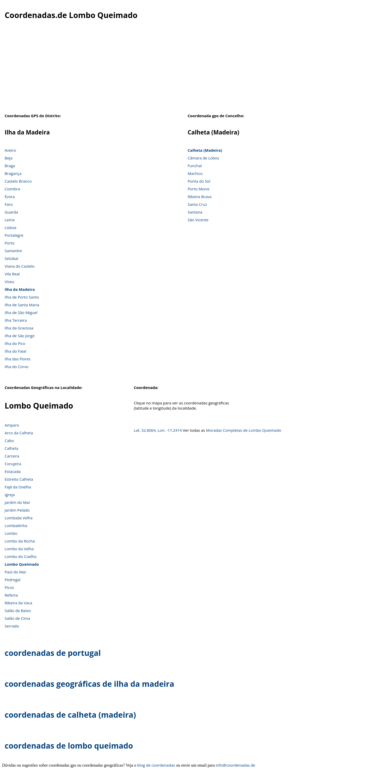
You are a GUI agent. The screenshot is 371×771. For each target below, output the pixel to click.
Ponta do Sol (199, 181)
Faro (9, 204)
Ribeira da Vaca (18, 602)
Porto (10, 242)
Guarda (11, 212)
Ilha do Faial (15, 351)
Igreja (10, 494)
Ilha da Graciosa (19, 328)
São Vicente (198, 219)
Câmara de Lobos (203, 157)
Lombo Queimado (22, 564)
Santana (195, 212)
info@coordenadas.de (235, 765)
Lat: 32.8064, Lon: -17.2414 (158, 430)
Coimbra (12, 188)
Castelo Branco (18, 181)
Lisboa (10, 227)
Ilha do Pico (15, 343)
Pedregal (12, 579)
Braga (10, 165)
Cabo (9, 440)
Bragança (13, 173)
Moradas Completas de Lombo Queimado (243, 430)
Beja (8, 157)
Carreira (12, 456)
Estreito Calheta (19, 479)
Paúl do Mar (15, 571)
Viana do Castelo (20, 266)
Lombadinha (16, 525)
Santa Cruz (197, 204)
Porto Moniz (198, 188)
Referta (11, 595)
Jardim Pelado (17, 510)
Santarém (13, 250)
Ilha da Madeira (20, 289)
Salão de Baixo (18, 610)
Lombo (11, 533)
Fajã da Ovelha (18, 486)
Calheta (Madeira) (205, 150)
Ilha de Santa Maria (22, 304)
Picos (9, 587)
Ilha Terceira (16, 320)
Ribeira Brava (200, 196)
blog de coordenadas (156, 765)
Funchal (195, 165)
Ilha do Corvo (17, 366)
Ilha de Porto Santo (22, 297)
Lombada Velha (18, 517)
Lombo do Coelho (21, 556)
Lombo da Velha (19, 548)
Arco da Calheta (19, 432)
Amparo (12, 425)
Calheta (11, 448)
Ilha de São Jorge (20, 335)
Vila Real (12, 273)
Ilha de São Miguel (21, 312)
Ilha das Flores (17, 358)
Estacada (13, 471)
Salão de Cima (17, 618)
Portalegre (14, 235)
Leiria (9, 219)
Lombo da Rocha (20, 541)
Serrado (12, 626)
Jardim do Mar (17, 502)
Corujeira (13, 463)
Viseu (9, 281)
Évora (10, 196)
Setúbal (11, 258)
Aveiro (10, 150)
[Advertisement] (185, 72)
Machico (195, 173)
